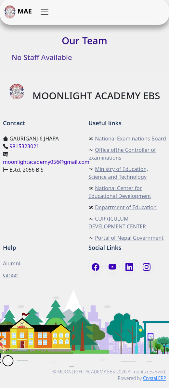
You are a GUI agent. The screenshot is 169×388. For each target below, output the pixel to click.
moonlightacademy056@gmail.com (46, 161)
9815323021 (24, 146)
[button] (44, 12)
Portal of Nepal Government (129, 237)
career (11, 274)
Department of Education (126, 207)
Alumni (11, 263)
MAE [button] (18, 12)
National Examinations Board (130, 138)
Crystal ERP (154, 378)
